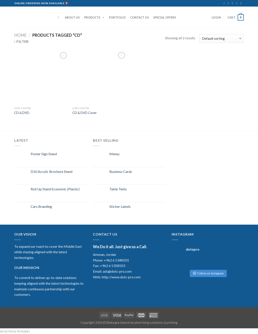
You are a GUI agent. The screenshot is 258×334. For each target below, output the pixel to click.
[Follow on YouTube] (241, 3)
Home (20, 35)
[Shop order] (221, 38)
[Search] (59, 17)
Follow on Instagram (208, 271)
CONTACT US (139, 17)
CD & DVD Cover (84, 113)
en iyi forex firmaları (15, 331)
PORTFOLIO (117, 17)
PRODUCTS (94, 17)
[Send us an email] (233, 3)
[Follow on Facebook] (225, 3)
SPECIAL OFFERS (164, 17)
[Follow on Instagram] (229, 3)
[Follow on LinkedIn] (237, 3)
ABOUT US (72, 17)
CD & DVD (21, 113)
